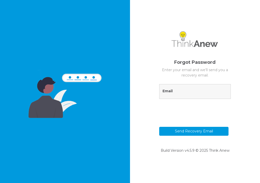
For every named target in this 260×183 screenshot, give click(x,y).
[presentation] (189, 110)
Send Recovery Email (194, 131)
